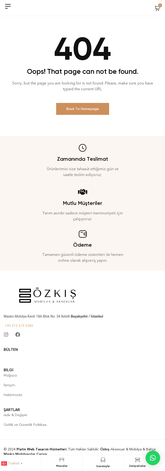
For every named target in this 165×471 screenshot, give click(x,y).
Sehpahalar (137, 466)
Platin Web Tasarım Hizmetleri (42, 449)
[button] (153, 458)
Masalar (62, 466)
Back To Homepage (82, 109)
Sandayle (103, 466)
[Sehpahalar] (137, 459)
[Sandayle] (103, 459)
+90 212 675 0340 (18, 326)
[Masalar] (61, 459)
